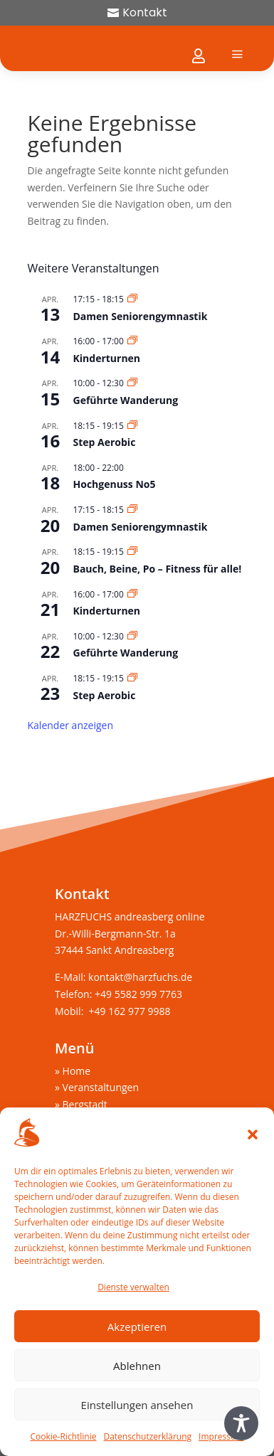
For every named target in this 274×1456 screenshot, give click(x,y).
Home (77, 1071)
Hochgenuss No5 (114, 484)
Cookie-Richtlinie (64, 1436)
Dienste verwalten (133, 1287)
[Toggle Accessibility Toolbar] (241, 1423)
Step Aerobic (104, 442)
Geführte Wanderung (126, 400)
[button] (253, 1134)
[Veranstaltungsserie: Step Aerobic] (132, 426)
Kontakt (144, 12)
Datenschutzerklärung (147, 1436)
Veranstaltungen (101, 1087)
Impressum (221, 1436)
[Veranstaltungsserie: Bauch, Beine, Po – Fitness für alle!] (132, 552)
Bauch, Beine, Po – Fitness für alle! (157, 568)
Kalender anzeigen (71, 725)
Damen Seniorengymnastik (140, 316)
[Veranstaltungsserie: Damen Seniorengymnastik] (132, 299)
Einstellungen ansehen (137, 1405)
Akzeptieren (137, 1326)
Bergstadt (85, 1104)
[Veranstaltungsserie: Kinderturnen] (132, 341)
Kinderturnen (107, 358)
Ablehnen (137, 1366)
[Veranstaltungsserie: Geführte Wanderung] (132, 383)
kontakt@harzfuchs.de (141, 977)
